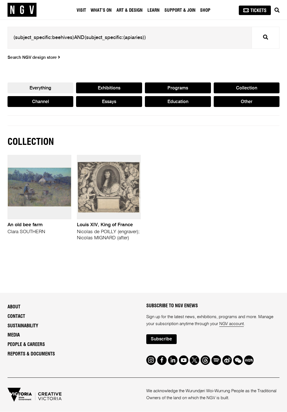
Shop (205, 10)
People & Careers (26, 345)
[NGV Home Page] (22, 10)
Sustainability (23, 326)
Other (246, 101)
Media (14, 335)
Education (178, 101)
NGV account (231, 324)
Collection (246, 88)
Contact (16, 316)
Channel (40, 101)
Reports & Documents (31, 354)
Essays (109, 101)
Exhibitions (109, 88)
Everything (40, 88)
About (14, 307)
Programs (177, 88)
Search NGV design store (34, 57)
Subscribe (161, 339)
